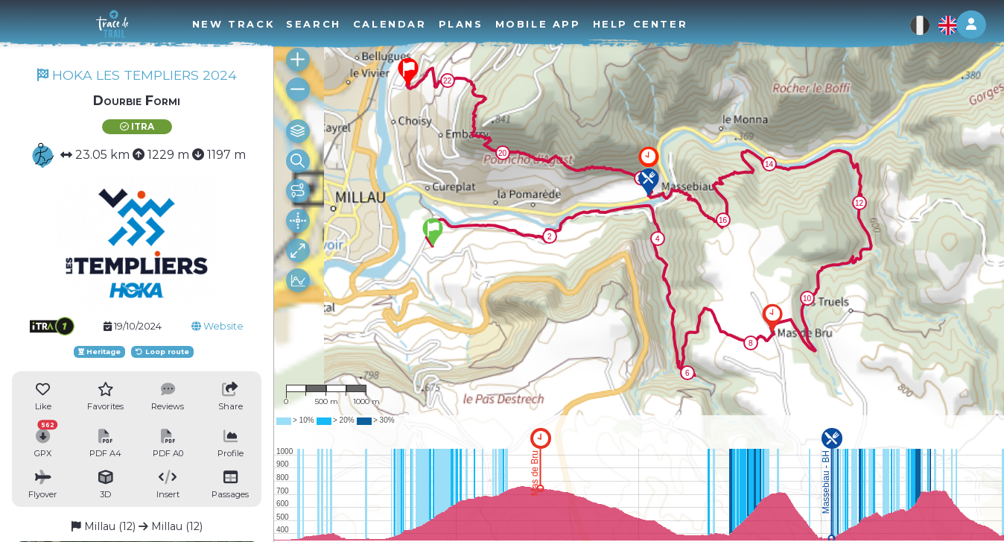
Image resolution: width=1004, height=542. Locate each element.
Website (217, 326)
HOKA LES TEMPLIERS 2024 (137, 75)
